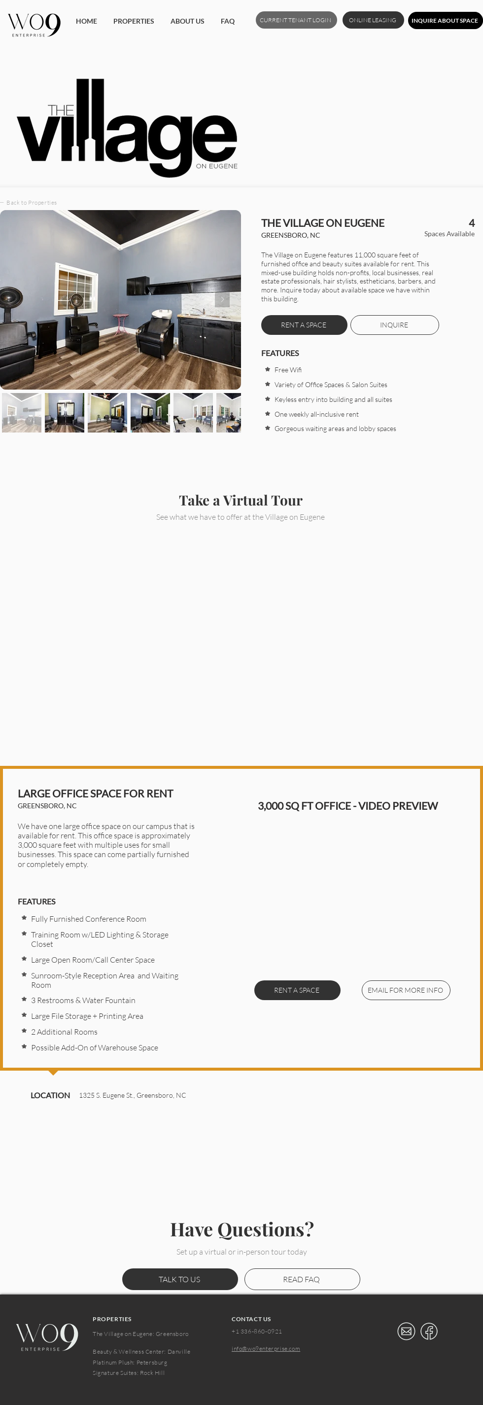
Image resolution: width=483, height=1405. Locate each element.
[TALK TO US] (180, 1279)
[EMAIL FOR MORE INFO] (406, 990)
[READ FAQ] (302, 1279)
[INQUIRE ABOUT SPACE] (445, 20)
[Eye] (406, 1331)
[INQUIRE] (394, 325)
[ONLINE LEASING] (373, 20)
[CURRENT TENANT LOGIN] (296, 20)
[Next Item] (222, 299)
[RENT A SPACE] (297, 990)
